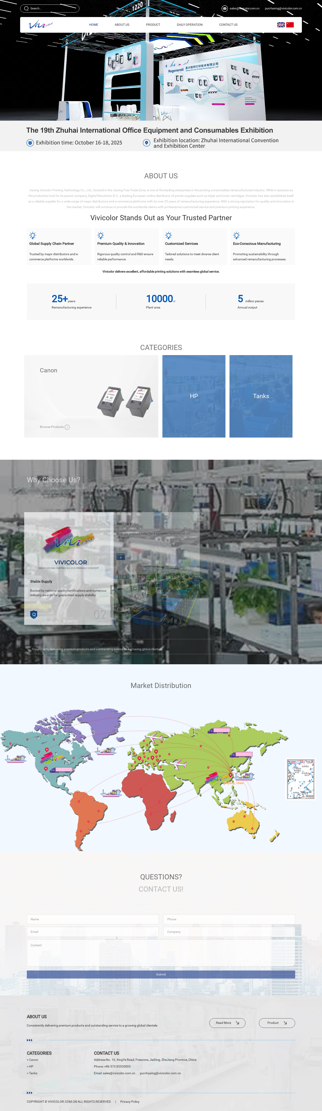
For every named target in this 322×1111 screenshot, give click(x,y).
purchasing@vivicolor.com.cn (283, 8)
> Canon (32, 1060)
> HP (30, 1066)
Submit (161, 978)
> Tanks (32, 1073)
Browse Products (110, 427)
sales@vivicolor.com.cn (244, 8)
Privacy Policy (130, 1102)
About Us (122, 25)
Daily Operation (190, 25)
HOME (93, 25)
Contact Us (228, 25)
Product (153, 25)
